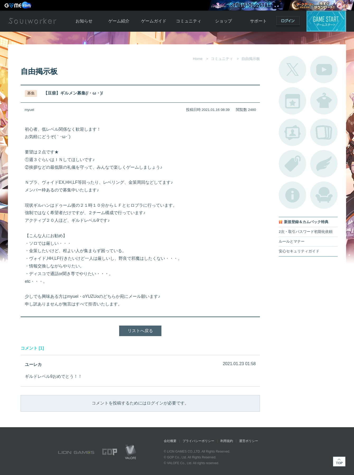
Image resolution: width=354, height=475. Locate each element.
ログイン (288, 22)
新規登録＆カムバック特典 (306, 222)
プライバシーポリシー (198, 441)
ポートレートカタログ (292, 132)
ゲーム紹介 (118, 21)
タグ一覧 (292, 163)
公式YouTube (324, 69)
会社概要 (170, 441)
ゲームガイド (153, 21)
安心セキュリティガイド (299, 251)
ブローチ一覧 (324, 163)
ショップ (223, 21)
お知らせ (84, 21)
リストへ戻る (140, 330)
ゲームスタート (326, 21)
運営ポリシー (248, 441)
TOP (339, 462)
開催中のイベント (292, 101)
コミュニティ (188, 21)
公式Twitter (292, 69)
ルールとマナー (292, 241)
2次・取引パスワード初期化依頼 (306, 232)
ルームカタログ (324, 195)
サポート (258, 21)
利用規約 (226, 441)
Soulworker (32, 21)
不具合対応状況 (292, 195)
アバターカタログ (324, 101)
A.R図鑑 (324, 132)
